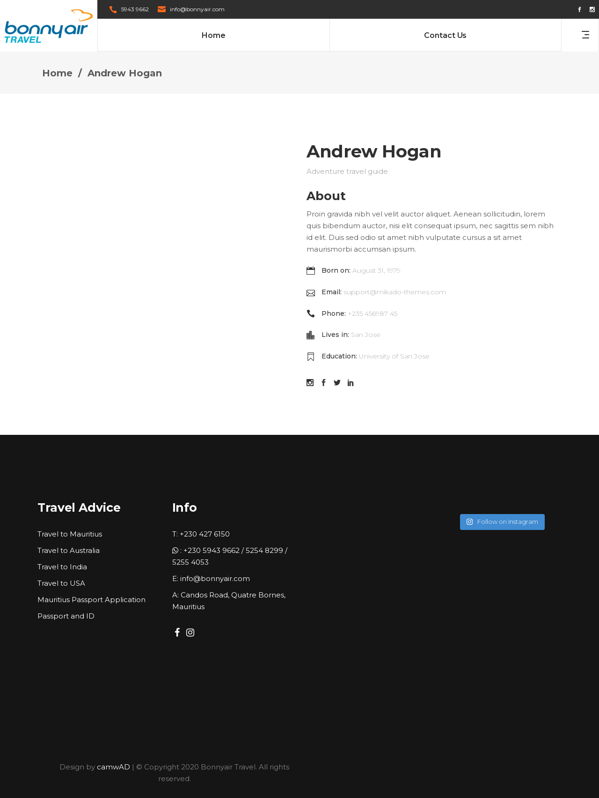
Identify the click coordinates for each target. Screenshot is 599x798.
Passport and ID (66, 616)
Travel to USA (61, 583)
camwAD (113, 766)
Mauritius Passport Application (91, 599)
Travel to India (62, 566)
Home (57, 73)
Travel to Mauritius (69, 534)
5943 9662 (135, 9)
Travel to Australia (68, 550)
